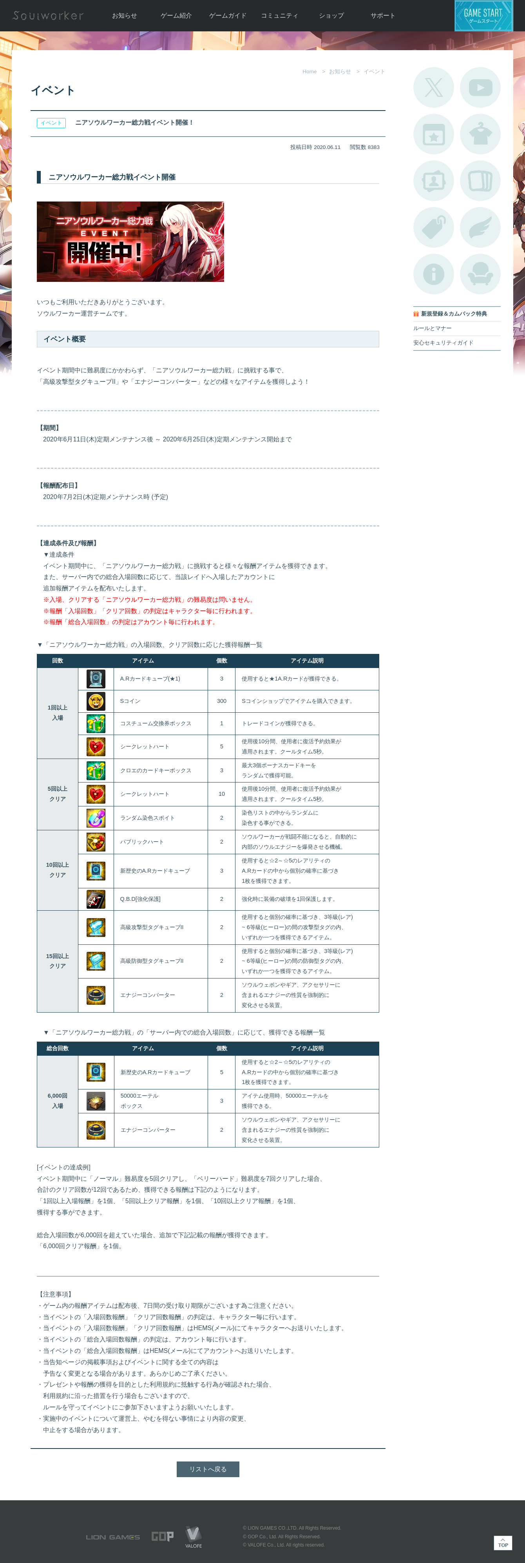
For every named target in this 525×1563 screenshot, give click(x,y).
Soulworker (48, 15)
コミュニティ (280, 15)
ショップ (331, 15)
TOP (503, 1543)
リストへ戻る (208, 1469)
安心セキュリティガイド (443, 343)
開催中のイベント (433, 134)
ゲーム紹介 (176, 15)
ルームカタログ (480, 274)
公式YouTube (480, 87)
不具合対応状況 (433, 274)
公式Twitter (433, 87)
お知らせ (124, 15)
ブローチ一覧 (480, 227)
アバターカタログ (480, 134)
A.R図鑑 (480, 180)
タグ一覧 (433, 227)
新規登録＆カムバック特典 (454, 314)
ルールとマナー (432, 328)
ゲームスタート (483, 15)
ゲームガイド (228, 15)
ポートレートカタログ (433, 180)
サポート (383, 15)
